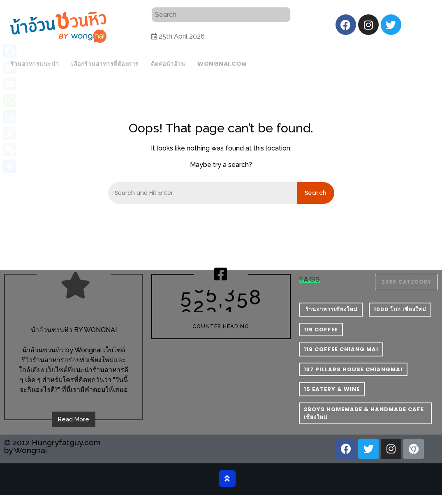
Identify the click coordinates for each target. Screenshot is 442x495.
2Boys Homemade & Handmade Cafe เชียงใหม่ (364, 413)
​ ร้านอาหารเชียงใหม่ (331, 309)
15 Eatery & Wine (332, 389)
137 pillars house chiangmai (353, 369)
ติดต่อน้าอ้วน (168, 64)
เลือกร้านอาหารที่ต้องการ (105, 64)
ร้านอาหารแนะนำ (34, 64)
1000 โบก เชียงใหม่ (400, 309)
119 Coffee (321, 329)
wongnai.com (222, 64)
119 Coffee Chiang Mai (341, 349)
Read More (73, 419)
